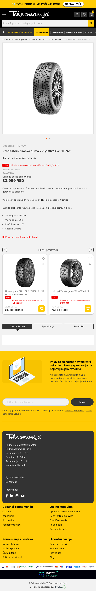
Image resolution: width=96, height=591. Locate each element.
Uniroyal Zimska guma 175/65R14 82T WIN (70, 293)
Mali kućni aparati (74, 32)
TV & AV (88, 32)
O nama (6, 511)
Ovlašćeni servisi (58, 520)
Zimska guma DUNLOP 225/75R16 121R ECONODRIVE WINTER (24, 293)
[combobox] (48, 23)
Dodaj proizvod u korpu (41, 308)
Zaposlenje (8, 515)
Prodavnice (8, 520)
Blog (52, 557)
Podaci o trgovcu (11, 524)
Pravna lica (55, 552)
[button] (9, 88)
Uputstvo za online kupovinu (65, 511)
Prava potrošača (58, 529)
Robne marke (57, 548)
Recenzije (79, 326)
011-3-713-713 (15, 477)
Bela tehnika (57, 32)
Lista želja (84, 14)
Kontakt (11, 481)
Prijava (77, 14)
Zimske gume (55, 39)
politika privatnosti (74, 410)
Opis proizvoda (17, 326)
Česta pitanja (9, 552)
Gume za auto (38, 39)
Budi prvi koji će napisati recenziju (19, 158)
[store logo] (29, 14)
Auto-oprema (21, 39)
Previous (4, 248)
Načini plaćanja (10, 544)
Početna (6, 39)
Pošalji (82, 402)
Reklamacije (56, 524)
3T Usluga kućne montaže (19, 32)
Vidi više (64, 200)
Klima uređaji (42, 32)
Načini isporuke (10, 548)
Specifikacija (48, 326)
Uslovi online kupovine (61, 515)
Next (91, 248)
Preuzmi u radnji (58, 544)
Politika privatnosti (12, 557)
